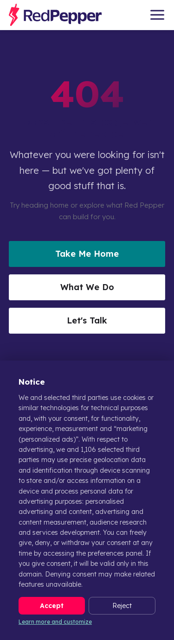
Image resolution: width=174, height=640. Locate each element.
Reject (122, 606)
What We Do (87, 287)
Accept (52, 606)
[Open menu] (157, 15)
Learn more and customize (55, 621)
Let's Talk (87, 320)
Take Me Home (87, 253)
